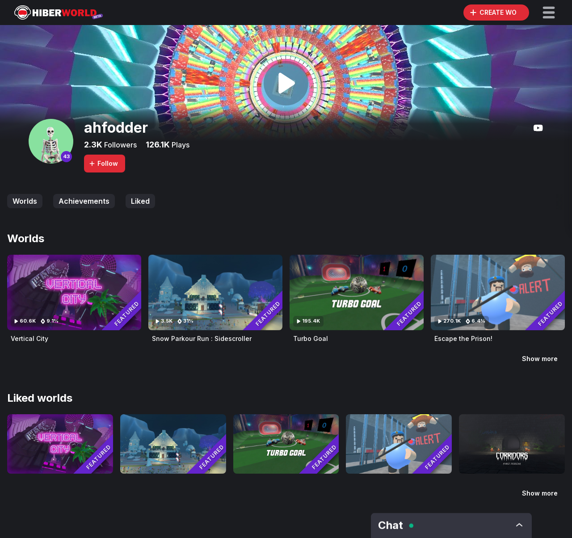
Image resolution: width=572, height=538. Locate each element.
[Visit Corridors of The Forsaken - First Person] (512, 444)
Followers (119, 144)
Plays (179, 144)
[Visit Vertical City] (74, 292)
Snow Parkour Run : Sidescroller (202, 338)
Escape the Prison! (463, 338)
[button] (549, 12)
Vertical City (29, 338)
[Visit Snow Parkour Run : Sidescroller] (215, 292)
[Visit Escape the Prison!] (498, 292)
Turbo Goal (310, 338)
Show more (540, 358)
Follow (103, 163)
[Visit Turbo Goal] (357, 292)
